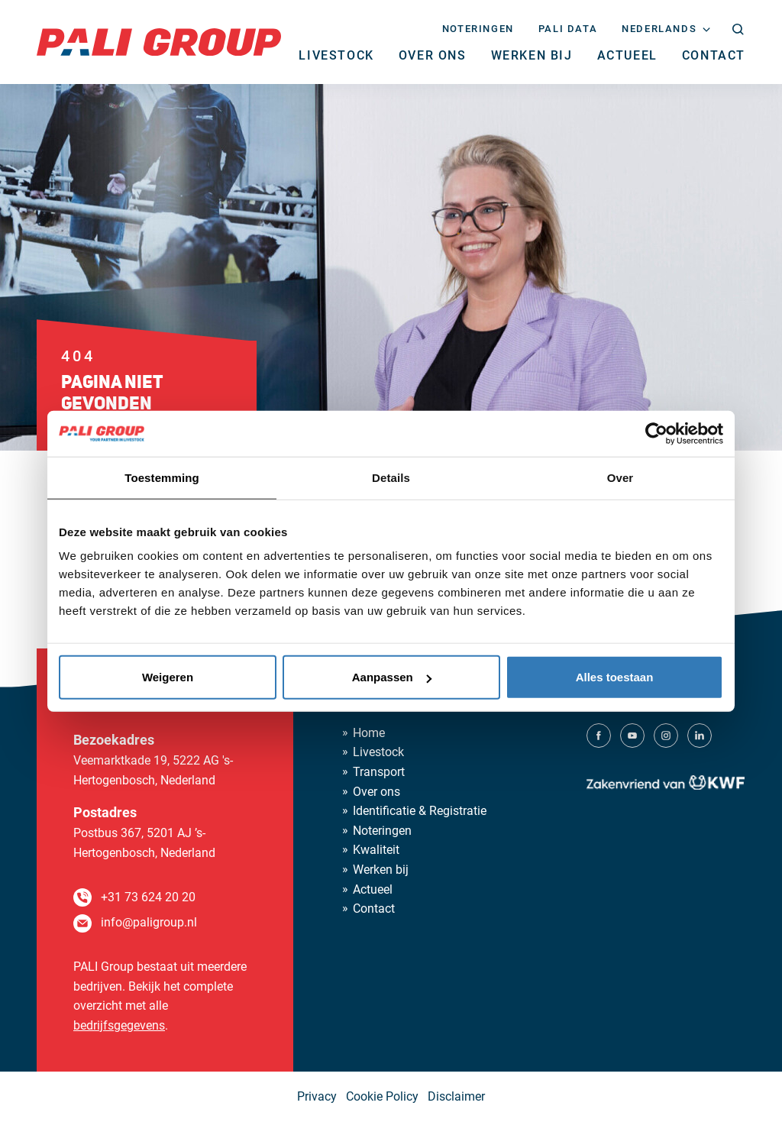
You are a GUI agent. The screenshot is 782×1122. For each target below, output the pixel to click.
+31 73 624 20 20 (148, 897)
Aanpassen (391, 677)
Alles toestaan (615, 677)
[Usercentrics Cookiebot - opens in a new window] (656, 433)
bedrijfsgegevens (119, 1025)
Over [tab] (620, 476)
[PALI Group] (159, 41)
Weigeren (167, 677)
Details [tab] (391, 476)
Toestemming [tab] (161, 476)
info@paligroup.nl (149, 922)
